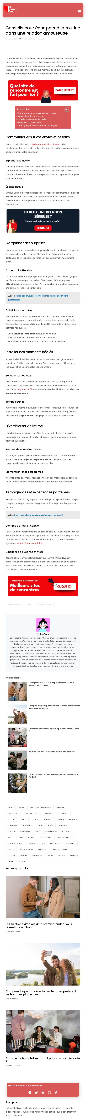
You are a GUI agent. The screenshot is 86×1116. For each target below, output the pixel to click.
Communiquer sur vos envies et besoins (37, 113)
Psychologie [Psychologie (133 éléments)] (46, 837)
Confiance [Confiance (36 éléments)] (64, 813)
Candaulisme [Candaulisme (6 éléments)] (13, 813)
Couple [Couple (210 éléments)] (35, 819)
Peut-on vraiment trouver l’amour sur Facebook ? (52, 752)
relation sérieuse (45, 604)
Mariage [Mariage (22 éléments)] (65, 831)
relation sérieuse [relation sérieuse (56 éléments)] (64, 837)
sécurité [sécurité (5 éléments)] (11, 855)
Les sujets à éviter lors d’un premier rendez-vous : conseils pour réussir (52, 684)
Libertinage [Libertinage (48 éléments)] (25, 831)
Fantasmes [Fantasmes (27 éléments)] (27, 825)
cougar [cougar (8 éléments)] (23, 819)
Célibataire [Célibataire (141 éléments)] (47, 819)
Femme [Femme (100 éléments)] (40, 825)
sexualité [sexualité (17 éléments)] (42, 849)
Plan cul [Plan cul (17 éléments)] (31, 837)
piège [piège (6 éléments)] (21, 837)
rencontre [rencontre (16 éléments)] (54, 843)
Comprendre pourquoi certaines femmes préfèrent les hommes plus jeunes (54, 707)
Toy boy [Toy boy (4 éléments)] (61, 855)
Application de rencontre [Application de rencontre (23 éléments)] (40, 807)
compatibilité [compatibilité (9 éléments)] (48, 813)
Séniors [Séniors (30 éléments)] (23, 855)
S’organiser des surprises (30, 116)
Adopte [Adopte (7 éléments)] (11, 807)
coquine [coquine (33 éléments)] (11, 819)
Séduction (38, 39)
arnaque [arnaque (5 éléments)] (60, 807)
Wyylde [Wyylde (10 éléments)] (22, 861)
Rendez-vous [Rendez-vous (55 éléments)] (70, 843)
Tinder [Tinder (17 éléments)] (50, 855)
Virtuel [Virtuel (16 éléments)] (11, 861)
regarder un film (25, 389)
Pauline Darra (11, 39)
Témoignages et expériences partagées (37, 125)
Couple (29, 604)
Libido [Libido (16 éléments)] (37, 831)
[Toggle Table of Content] (65, 109)
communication (14, 604)
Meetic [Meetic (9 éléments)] (10, 837)
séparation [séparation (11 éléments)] (37, 855)
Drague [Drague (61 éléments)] (61, 819)
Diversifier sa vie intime (29, 122)
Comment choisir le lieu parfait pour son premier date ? (54, 730)
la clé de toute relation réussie (43, 144)
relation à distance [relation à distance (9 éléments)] (36, 843)
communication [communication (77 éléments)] (30, 813)
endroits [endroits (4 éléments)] (73, 819)
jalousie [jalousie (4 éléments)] (11, 831)
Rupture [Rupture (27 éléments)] (11, 849)
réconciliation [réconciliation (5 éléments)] (26, 849)
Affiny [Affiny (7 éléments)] (21, 807)
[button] (79, 12)
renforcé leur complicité (29, 543)
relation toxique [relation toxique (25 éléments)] (15, 843)
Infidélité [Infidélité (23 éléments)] (63, 825)
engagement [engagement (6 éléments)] (13, 825)
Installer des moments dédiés (32, 119)
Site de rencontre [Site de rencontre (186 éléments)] (59, 849)
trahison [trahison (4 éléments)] (74, 855)
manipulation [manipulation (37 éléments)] (51, 831)
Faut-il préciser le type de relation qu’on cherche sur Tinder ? (53, 775)
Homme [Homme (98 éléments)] (50, 825)
